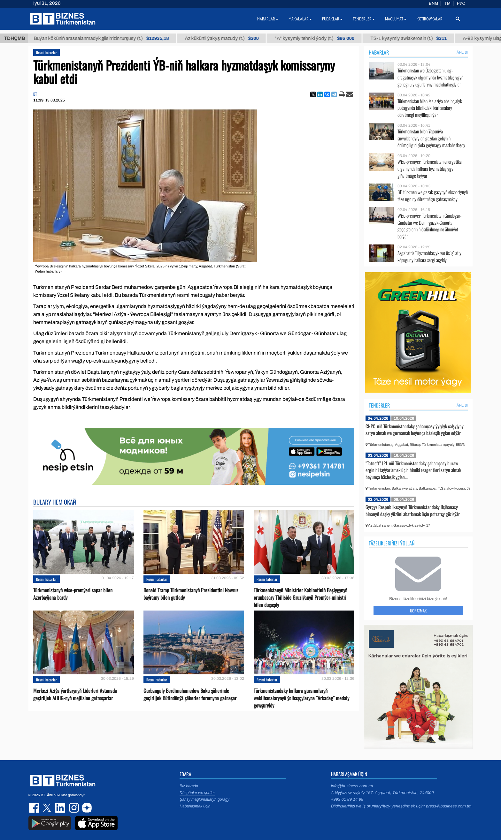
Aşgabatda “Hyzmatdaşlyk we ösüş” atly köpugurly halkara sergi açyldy (429, 256)
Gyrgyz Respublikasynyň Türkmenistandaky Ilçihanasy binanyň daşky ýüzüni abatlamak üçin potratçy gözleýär (413, 510)
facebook (34, 807)
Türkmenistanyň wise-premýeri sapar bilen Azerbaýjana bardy (72, 594)
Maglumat (395, 19)
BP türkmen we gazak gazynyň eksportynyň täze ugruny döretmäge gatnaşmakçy (432, 195)
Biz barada (189, 786)
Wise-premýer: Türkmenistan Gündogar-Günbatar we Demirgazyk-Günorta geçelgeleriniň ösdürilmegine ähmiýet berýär (429, 226)
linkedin (60, 807)
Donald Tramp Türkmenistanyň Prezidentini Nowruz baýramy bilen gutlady (190, 594)
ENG (433, 3)
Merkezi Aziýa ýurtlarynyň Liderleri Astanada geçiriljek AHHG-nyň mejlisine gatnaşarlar (75, 694)
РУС (461, 3)
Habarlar (379, 52)
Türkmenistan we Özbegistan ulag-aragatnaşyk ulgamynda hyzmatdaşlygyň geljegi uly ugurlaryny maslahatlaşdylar (430, 77)
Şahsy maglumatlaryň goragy (204, 799)
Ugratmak (418, 610)
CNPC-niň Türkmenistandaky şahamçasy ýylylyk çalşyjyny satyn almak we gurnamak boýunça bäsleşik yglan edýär (415, 430)
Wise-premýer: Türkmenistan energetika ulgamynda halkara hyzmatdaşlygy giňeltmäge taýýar (429, 168)
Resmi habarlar (46, 52)
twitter (47, 807)
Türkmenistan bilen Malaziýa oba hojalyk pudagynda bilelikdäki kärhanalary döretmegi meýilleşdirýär (429, 108)
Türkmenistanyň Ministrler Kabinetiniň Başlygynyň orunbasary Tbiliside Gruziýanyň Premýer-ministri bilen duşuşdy (300, 598)
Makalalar (300, 19)
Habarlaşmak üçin (195, 806)
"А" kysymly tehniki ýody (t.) (325, 38)
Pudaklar (332, 19)
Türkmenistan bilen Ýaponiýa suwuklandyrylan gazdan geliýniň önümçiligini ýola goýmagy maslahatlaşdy (431, 138)
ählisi (462, 52)
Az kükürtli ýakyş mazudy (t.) (232, 38)
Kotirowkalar (430, 19)
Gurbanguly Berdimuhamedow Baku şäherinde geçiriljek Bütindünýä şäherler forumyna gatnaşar (189, 694)
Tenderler (379, 405)
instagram (73, 807)
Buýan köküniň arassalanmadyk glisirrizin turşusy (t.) (112, 38)
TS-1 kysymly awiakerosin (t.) (419, 38)
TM (447, 3)
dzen (86, 807)
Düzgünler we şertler (197, 793)
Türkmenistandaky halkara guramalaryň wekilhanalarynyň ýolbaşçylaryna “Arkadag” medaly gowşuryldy (301, 698)
